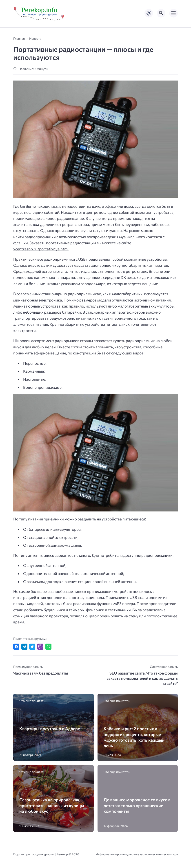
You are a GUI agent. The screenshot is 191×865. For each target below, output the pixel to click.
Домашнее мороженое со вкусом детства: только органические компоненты (137, 805)
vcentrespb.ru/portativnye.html (41, 249)
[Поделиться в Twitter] (32, 647)
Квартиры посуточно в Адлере (49, 728)
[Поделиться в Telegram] (24, 647)
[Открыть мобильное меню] (173, 13)
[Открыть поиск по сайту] (161, 13)
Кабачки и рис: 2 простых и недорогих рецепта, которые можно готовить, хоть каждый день (134, 737)
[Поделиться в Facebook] (16, 647)
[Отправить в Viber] (40, 647)
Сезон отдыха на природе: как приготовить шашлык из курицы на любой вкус (51, 805)
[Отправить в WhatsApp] (48, 647)
